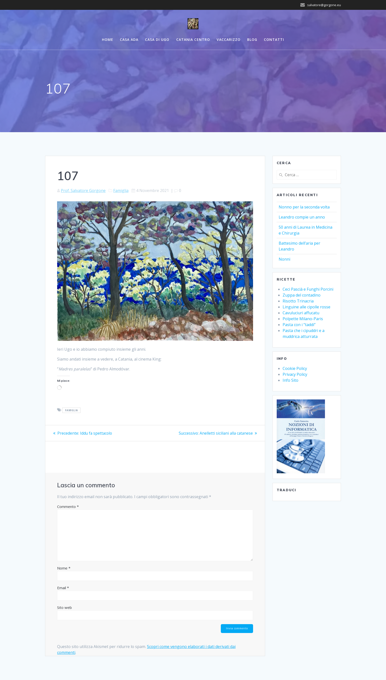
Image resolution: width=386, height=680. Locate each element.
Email (63, 587)
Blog (252, 39)
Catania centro (193, 39)
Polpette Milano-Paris (303, 318)
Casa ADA (129, 39)
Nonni (284, 259)
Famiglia (121, 190)
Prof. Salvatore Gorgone (83, 190)
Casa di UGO (157, 39)
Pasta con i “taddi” (299, 324)
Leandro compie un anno (302, 217)
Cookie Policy (295, 368)
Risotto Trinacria (298, 301)
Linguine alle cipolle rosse (306, 307)
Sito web (64, 607)
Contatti (274, 39)
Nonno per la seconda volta (304, 207)
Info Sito (290, 380)
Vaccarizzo (229, 39)
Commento (68, 506)
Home (107, 39)
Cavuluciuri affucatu (301, 313)
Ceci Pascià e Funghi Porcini (308, 289)
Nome (63, 568)
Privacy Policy (295, 374)
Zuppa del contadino (302, 295)
